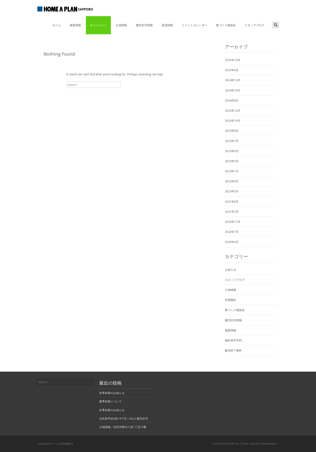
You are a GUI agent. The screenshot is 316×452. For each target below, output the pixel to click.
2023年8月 (232, 131)
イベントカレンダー (194, 25)
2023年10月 (232, 120)
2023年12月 (232, 110)
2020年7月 (232, 232)
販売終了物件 (233, 350)
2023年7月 (232, 141)
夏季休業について (110, 401)
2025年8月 (232, 70)
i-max (252, 443)
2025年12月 (232, 60)
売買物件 (230, 300)
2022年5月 (232, 191)
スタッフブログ (254, 25)
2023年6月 (232, 151)
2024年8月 (232, 100)
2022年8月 (232, 181)
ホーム (56, 25)
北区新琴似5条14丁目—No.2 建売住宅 (123, 418)
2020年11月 (232, 222)
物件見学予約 (233, 340)
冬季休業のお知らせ (112, 393)
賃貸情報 (167, 25)
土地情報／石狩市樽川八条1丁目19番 (122, 427)
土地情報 (121, 25)
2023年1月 (232, 171)
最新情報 (75, 25)
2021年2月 (232, 212)
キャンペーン (98, 25)
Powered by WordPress (225, 443)
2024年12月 (232, 80)
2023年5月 (232, 161)
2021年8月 (232, 201)
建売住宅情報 (144, 25)
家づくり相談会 (226, 25)
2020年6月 (232, 242)
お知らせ (230, 270)
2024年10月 (232, 90)
